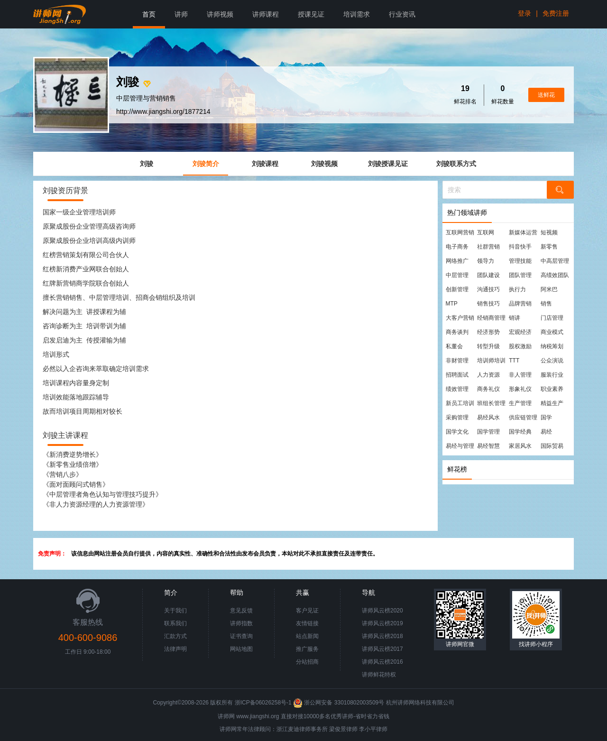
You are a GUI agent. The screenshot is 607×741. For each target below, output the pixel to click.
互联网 (485, 232)
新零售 (549, 246)
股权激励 (520, 346)
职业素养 (552, 389)
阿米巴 (549, 289)
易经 (546, 431)
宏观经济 (520, 332)
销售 (546, 303)
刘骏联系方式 (456, 163)
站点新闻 (307, 636)
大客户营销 (460, 318)
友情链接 (307, 623)
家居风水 (520, 446)
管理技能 (520, 261)
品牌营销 (520, 303)
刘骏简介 (206, 163)
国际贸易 (552, 446)
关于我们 (175, 610)
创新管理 (457, 289)
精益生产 (552, 403)
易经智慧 (488, 446)
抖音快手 (520, 246)
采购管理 (457, 417)
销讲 (514, 318)
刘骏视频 (324, 163)
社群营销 (488, 246)
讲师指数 (241, 623)
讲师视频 (220, 14)
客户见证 (307, 610)
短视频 (549, 232)
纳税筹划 (552, 346)
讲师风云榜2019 (382, 623)
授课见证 (311, 14)
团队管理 (520, 275)
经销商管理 (491, 318)
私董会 (454, 346)
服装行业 (552, 374)
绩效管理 (457, 389)
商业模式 (552, 332)
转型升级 (488, 346)
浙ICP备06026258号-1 (263, 702)
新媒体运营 (523, 232)
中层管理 (457, 275)
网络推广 (457, 261)
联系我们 (175, 623)
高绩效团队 (555, 275)
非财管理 (457, 360)
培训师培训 (491, 360)
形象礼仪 (520, 389)
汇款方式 (175, 636)
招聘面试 (457, 374)
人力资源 (488, 374)
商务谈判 (457, 332)
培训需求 (356, 14)
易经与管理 (460, 446)
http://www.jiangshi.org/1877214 (163, 111)
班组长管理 (491, 403)
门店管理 (552, 318)
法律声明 (175, 649)
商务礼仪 (488, 389)
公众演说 (552, 360)
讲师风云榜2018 (382, 636)
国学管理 (488, 431)
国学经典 (520, 431)
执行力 (517, 289)
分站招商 (307, 661)
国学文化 (457, 431)
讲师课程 (265, 14)
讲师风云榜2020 (382, 610)
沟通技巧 (488, 289)
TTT (514, 360)
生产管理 (520, 403)
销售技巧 (488, 303)
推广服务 (307, 649)
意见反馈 (241, 610)
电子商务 (457, 246)
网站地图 (241, 649)
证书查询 (241, 636)
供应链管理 (523, 417)
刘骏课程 (265, 163)
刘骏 (146, 163)
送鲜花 (546, 95)
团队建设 (488, 275)
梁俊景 (337, 729)
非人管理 (520, 374)
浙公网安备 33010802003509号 (339, 702)
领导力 (485, 261)
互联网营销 (460, 232)
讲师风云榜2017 (382, 649)
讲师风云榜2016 (382, 661)
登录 (524, 13)
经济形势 (488, 332)
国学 (546, 417)
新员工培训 (460, 403)
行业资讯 (402, 14)
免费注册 (556, 13)
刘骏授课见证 (388, 163)
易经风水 (488, 417)
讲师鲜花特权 (379, 674)
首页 (149, 14)
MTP (452, 303)
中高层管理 (555, 261)
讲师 (181, 14)
